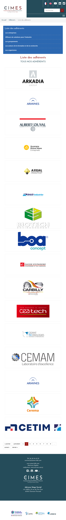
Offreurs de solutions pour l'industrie (18, 37)
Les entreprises (10, 33)
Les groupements (11, 41)
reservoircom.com (37, 467)
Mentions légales (33, 465)
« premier (7, 444)
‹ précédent (16, 444)
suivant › (7, 447)
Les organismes (11, 50)
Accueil (4, 20)
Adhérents (12, 20)
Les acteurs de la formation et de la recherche (21, 46)
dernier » (15, 447)
